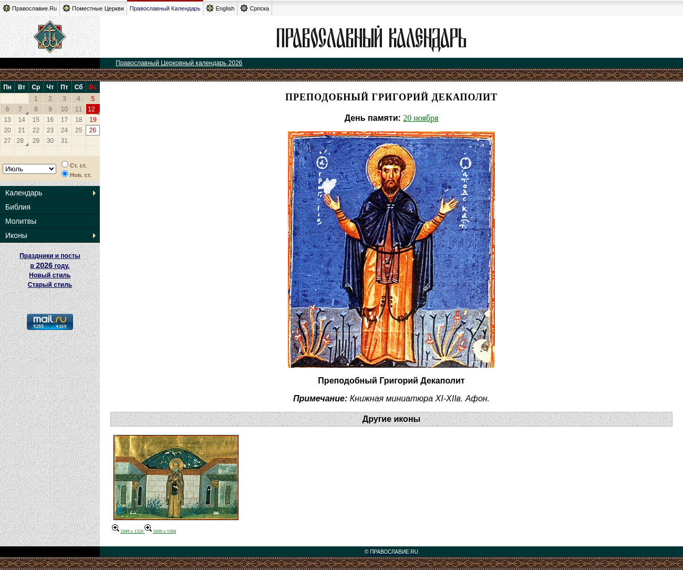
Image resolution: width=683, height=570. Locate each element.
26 (92, 130)
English (220, 8)
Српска (254, 8)
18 (78, 119)
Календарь (24, 193)
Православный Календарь (165, 8)
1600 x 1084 (160, 531)
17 (64, 119)
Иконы (16, 235)
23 (50, 130)
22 (36, 130)
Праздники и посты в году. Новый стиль (49, 265)
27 (7, 140)
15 (36, 119)
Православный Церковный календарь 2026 (179, 63)
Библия (17, 207)
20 (7, 130)
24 (64, 130)
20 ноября (420, 117)
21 (21, 130)
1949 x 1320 (128, 531)
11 (78, 109)
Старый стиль (50, 284)
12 (91, 109)
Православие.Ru (30, 8)
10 (64, 109)
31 (64, 140)
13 (7, 119)
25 (78, 130)
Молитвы (20, 221)
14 (21, 119)
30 (50, 140)
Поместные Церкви (93, 8)
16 (50, 119)
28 (20, 140)
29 (36, 140)
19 (92, 119)
